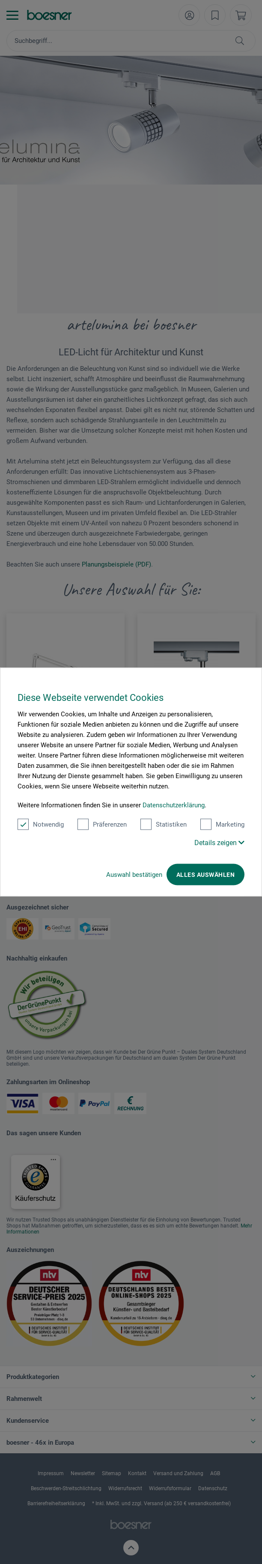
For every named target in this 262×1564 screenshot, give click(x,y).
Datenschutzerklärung (174, 805)
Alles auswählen (205, 874)
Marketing (222, 824)
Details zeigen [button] (219, 843)
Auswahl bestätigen (134, 875)
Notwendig (41, 824)
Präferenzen (102, 824)
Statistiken (163, 824)
